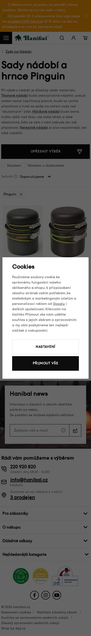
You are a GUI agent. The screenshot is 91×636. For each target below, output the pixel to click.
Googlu (59, 304)
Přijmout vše (45, 363)
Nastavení (46, 347)
